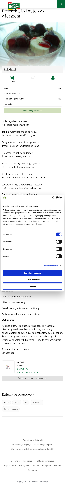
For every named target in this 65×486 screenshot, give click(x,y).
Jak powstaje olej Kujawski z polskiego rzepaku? (32, 445)
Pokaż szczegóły (51, 266)
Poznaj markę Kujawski (33, 440)
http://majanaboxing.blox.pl (29, 372)
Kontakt (57, 465)
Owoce (16, 402)
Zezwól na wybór (32, 280)
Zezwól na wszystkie (32, 273)
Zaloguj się (32, 470)
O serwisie (15, 461)
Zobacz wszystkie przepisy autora (32, 378)
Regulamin (27, 461)
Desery (6, 402)
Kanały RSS (24, 465)
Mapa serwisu (10, 465)
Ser (26, 402)
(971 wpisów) (22, 369)
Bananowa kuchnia (11, 409)
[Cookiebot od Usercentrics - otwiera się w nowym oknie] (52, 197)
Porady (36, 465)
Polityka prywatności (45, 461)
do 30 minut (37, 402)
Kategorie (46, 465)
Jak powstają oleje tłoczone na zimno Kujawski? (32, 449)
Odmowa (32, 287)
